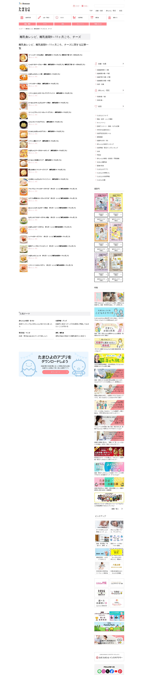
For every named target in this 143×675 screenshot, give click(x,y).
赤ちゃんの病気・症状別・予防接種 (108, 158)
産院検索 (100, 137)
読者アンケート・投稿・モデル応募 (108, 126)
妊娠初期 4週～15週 (103, 73)
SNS (62, 24)
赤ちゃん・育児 (111, 10)
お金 (98, 151)
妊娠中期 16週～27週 (103, 77)
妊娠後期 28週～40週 (103, 81)
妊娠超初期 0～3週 (103, 70)
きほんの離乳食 (102, 162)
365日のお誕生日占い (104, 130)
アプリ (45, 24)
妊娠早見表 (25, 17)
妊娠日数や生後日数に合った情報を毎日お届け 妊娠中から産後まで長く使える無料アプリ (55, 367)
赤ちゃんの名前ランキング (105, 144)
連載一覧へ (115, 509)
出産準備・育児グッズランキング (107, 148)
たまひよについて (102, 115)
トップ (20, 29)
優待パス (112, 17)
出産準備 (77, 17)
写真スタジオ (98, 24)
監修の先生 (100, 166)
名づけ (59, 17)
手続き (99, 155)
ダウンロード (55, 372)
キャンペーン (80, 24)
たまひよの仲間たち (103, 173)
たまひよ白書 (101, 180)
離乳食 (94, 17)
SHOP (76, 6)
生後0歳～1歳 (101, 96)
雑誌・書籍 (27, 24)
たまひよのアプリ (102, 169)
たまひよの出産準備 (103, 176)
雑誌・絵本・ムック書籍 (104, 119)
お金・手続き (43, 17)
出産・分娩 (100, 84)
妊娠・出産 (99, 10)
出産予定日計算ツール (104, 133)
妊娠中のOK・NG (102, 140)
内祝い (84, 6)
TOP (91, 10)
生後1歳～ (100, 100)
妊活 (120, 10)
